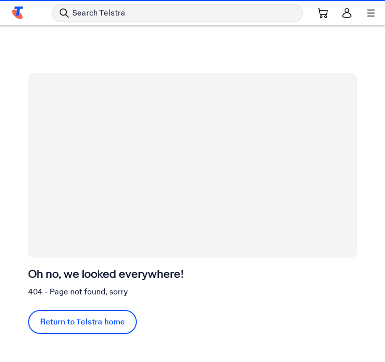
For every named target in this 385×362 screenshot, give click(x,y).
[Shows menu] (371, 13)
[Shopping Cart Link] (323, 13)
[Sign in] (347, 13)
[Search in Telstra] (177, 13)
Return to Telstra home (82, 321)
